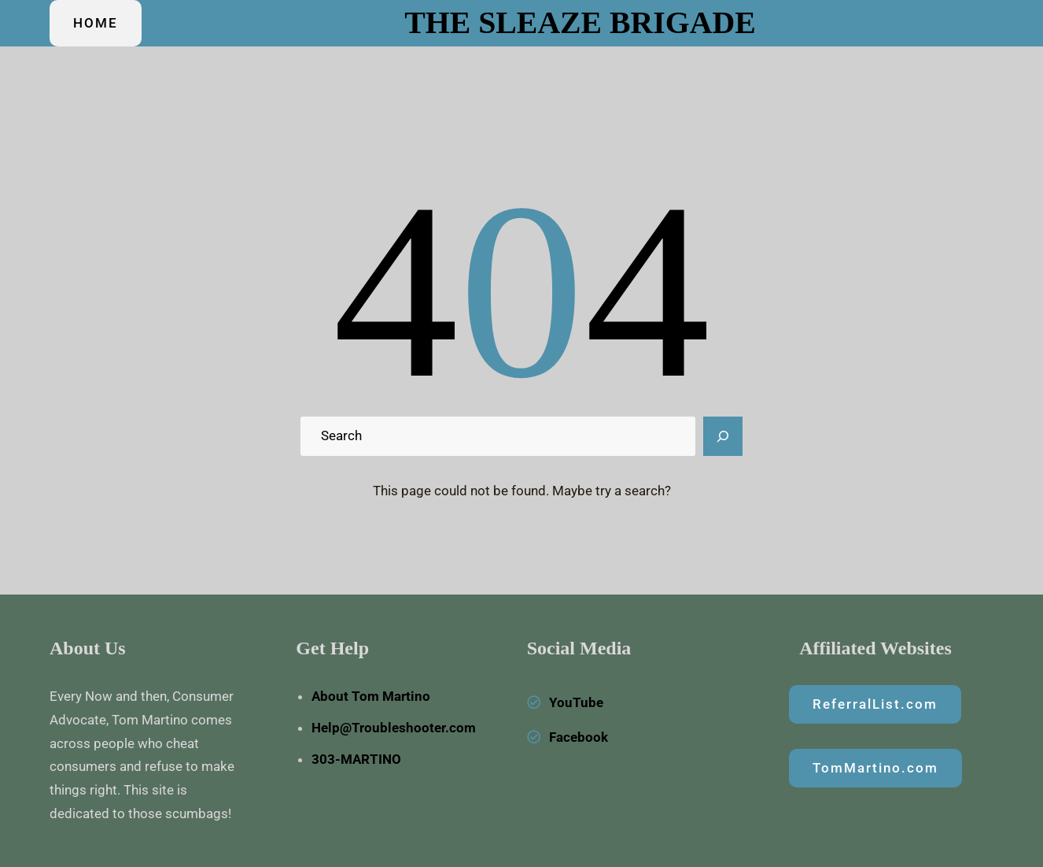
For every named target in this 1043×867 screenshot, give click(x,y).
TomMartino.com (875, 768)
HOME (95, 23)
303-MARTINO (356, 759)
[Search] (723, 436)
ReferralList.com (875, 704)
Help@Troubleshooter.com (393, 727)
